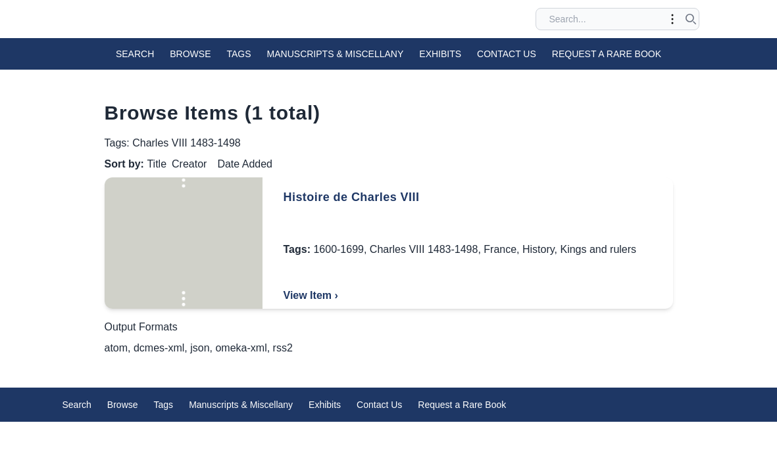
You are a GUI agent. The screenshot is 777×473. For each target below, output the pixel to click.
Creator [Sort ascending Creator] (189, 163)
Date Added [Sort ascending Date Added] (244, 163)
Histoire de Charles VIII (352, 197)
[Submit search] (691, 19)
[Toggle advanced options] (672, 19)
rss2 (283, 347)
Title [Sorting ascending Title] (156, 163)
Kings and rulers (598, 249)
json (199, 347)
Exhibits (440, 54)
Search (135, 54)
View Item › (311, 295)
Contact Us (506, 54)
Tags (239, 54)
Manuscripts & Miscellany (335, 54)
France (500, 249)
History (538, 249)
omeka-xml (240, 347)
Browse (190, 54)
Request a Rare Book (606, 54)
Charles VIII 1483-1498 (424, 249)
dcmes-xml (159, 347)
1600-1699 (338, 249)
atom (116, 347)
